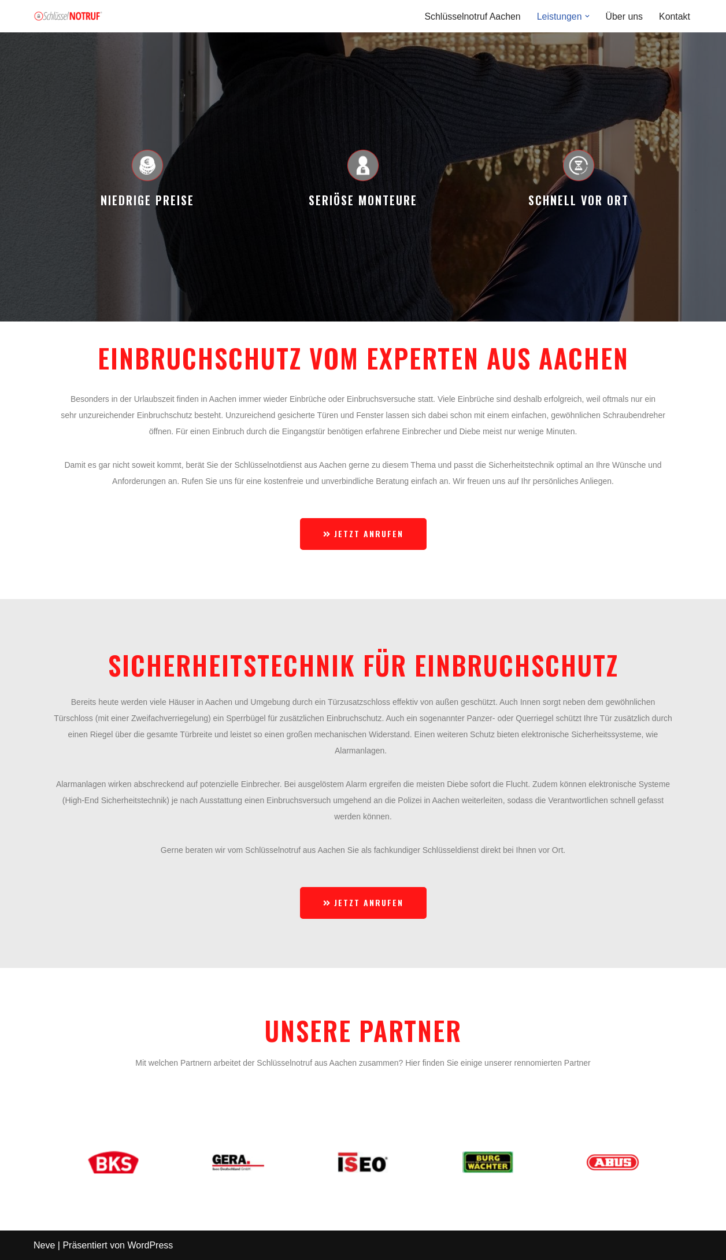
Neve (44, 1245)
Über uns (624, 16)
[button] (586, 16)
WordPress (150, 1245)
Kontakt (674, 16)
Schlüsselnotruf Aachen (471, 16)
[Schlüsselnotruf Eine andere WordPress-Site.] (68, 16)
